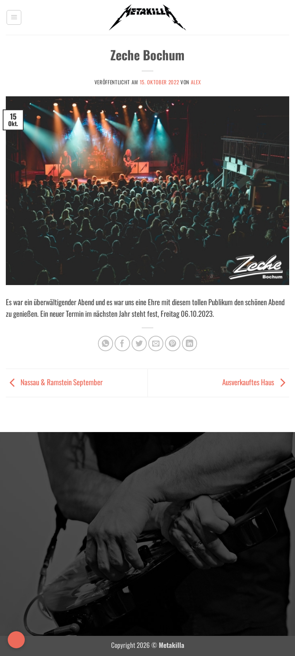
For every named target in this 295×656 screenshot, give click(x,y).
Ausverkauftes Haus (255, 382)
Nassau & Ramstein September (54, 382)
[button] (14, 17)
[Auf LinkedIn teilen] (189, 343)
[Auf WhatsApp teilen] (105, 343)
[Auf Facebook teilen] (122, 343)
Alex (196, 82)
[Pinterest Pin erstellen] (172, 343)
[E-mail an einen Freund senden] (156, 343)
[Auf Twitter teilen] (139, 343)
